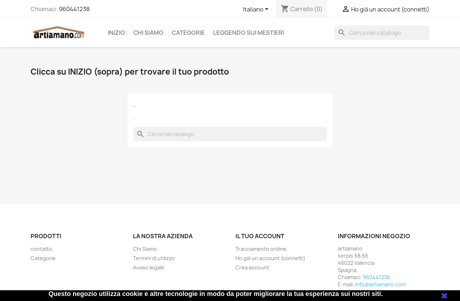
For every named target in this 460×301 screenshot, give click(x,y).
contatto (41, 248)
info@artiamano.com (380, 284)
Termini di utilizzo (154, 258)
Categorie (188, 33)
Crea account (252, 267)
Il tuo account (259, 236)
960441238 (74, 9)
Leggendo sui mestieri (248, 33)
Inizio (116, 33)
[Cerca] (382, 32)
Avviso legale (148, 267)
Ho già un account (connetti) (270, 258)
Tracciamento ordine (260, 248)
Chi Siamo (148, 33)
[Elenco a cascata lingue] (257, 9)
